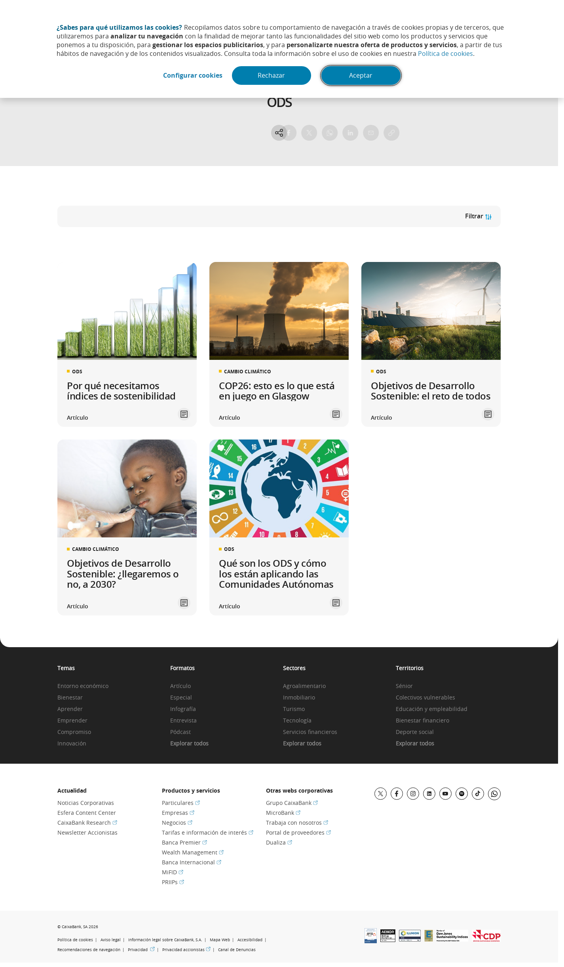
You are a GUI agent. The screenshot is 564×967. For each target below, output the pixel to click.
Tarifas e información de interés (207, 832)
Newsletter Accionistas (87, 832)
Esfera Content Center (86, 812)
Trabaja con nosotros (297, 822)
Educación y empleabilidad (431, 709)
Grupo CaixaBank (292, 802)
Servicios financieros (310, 732)
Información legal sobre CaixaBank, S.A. (165, 939)
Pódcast (180, 732)
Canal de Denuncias (237, 949)
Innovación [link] (71, 743)
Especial (181, 697)
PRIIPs (173, 882)
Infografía (183, 709)
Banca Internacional (191, 862)
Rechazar (271, 75)
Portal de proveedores (298, 832)
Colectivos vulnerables (425, 697)
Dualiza (279, 842)
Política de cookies (445, 53)
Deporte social (415, 732)
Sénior (404, 686)
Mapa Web (220, 939)
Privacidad (141, 950)
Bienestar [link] (70, 697)
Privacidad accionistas (186, 950)
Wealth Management (193, 852)
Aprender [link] (70, 709)
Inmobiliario (299, 697)
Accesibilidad (249, 939)
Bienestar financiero (422, 720)
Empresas (178, 812)
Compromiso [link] (74, 732)
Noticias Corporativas (85, 802)
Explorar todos (189, 743)
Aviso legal (111, 939)
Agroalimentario (304, 686)
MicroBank (283, 812)
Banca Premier (184, 842)
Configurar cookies (192, 75)
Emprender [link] (72, 720)
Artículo (180, 686)
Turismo (294, 709)
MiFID (172, 872)
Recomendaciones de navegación (88, 949)
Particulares (181, 802)
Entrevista (183, 720)
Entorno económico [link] (82, 686)
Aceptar (362, 75)
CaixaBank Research (87, 822)
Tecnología (297, 720)
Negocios (177, 822)
